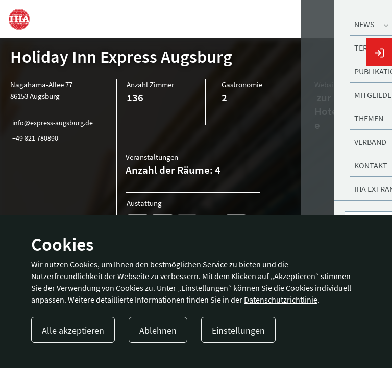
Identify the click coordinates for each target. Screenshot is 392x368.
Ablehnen (158, 330)
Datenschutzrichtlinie (280, 299)
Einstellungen (238, 330)
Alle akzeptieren (73, 330)
